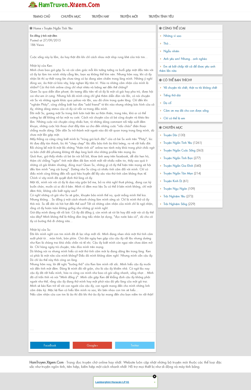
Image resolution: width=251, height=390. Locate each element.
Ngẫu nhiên (171, 51)
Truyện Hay (100, 16)
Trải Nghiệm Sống (175, 203)
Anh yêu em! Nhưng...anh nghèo (185, 58)
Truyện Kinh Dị (173, 181)
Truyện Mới (129, 16)
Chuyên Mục (71, 16)
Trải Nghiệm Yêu (174, 196)
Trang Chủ (41, 16)
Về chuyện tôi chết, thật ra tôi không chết (190, 87)
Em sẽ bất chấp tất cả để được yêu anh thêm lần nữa (187, 68)
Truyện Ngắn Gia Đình (178, 165)
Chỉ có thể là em (174, 118)
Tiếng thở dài (172, 95)
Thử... (167, 43)
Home (37, 28)
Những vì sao (172, 35)
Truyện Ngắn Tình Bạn (178, 158)
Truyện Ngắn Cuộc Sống (180, 150)
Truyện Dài (170, 135)
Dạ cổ (167, 102)
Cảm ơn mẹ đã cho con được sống (186, 110)
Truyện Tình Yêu (161, 16)
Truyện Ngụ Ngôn (175, 188)
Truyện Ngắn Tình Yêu (58, 28)
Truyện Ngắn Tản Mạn (178, 173)
